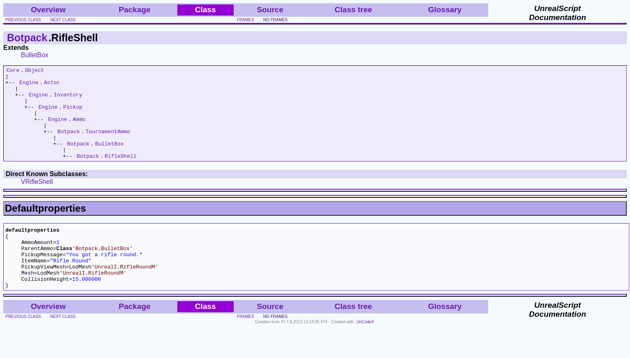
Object (34, 71)
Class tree (353, 9)
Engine (28, 86)
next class (63, 20)
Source (270, 9)
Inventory (68, 100)
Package (134, 9)
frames (245, 20)
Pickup (73, 115)
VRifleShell (37, 200)
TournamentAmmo (107, 144)
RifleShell (120, 174)
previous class (23, 20)
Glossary (445, 9)
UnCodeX (365, 352)
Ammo (79, 130)
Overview (48, 9)
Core (13, 71)
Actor (52, 86)
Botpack (27, 37)
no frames (275, 20)
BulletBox (35, 54)
